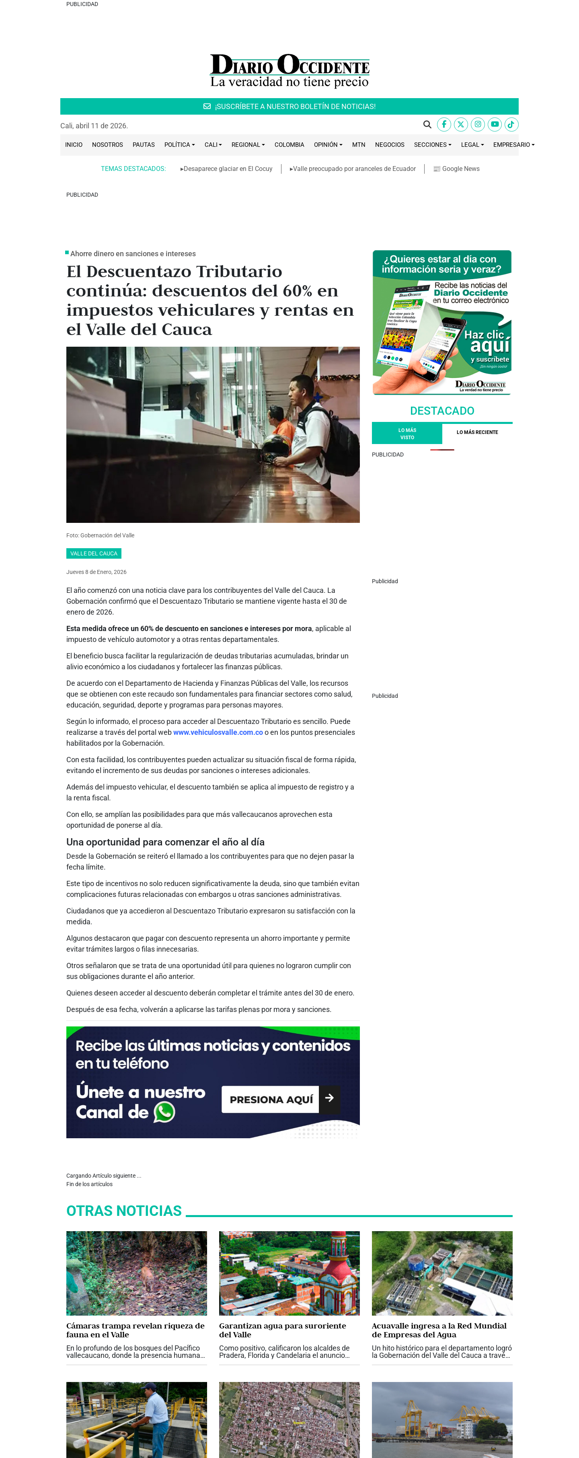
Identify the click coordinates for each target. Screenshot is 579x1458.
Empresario (511, 100)
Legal (470, 100)
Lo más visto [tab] (407, 344)
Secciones (430, 100)
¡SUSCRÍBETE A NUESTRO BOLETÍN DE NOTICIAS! (289, 62)
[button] (427, 79)
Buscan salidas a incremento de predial (280, 1375)
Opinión (326, 100)
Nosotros (107, 100)
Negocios (389, 100)
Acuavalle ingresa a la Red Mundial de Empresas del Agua (439, 1224)
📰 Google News (456, 124)
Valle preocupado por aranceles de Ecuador (439, 1375)
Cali (211, 100)
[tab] (477, 345)
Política (177, 100)
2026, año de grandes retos (118, 1370)
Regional (246, 100)
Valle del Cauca (93, 464)
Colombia (289, 100)
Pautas (144, 100)
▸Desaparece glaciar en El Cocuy (227, 124)
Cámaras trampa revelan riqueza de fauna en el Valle (135, 1224)
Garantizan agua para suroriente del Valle (282, 1224)
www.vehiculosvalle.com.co (218, 643)
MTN (358, 100)
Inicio (73, 100)
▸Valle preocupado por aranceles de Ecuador (353, 124)
